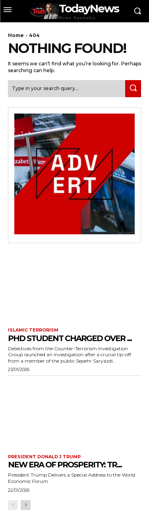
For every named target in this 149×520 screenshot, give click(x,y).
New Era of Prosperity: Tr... (65, 464)
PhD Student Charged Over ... (70, 338)
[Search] (133, 88)
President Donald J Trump (44, 456)
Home (16, 35)
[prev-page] (13, 505)
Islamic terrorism (33, 330)
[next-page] (26, 505)
